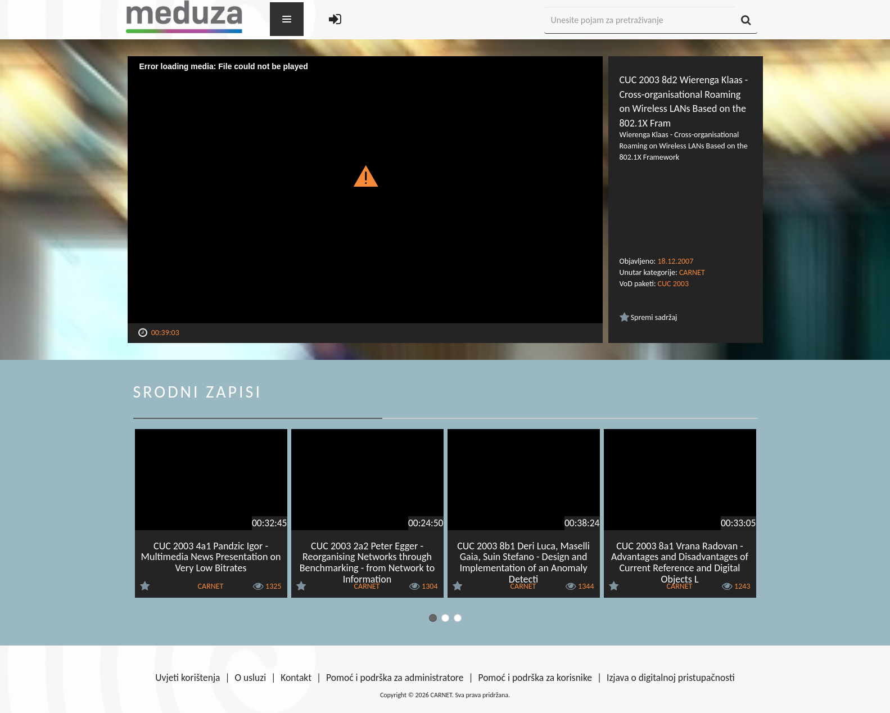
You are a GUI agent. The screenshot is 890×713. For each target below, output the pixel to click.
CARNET (692, 272)
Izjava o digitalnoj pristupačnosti (671, 677)
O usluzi (250, 677)
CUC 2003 (673, 283)
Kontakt (296, 677)
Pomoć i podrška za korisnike (535, 677)
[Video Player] (365, 189)
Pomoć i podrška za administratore (394, 677)
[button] (365, 175)
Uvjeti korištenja (187, 677)
